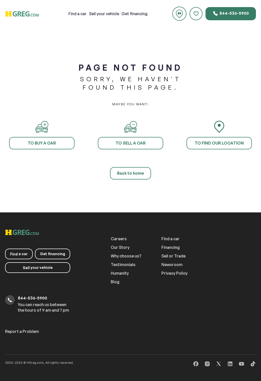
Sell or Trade (173, 255)
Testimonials (123, 264)
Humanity (120, 273)
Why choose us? (126, 255)
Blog (115, 281)
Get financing (134, 13)
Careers (119, 238)
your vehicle (104, 13)
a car (77, 13)
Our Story (120, 247)
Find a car (170, 238)
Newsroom (171, 264)
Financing (170, 247)
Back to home (130, 173)
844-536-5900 (230, 13)
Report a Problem (22, 331)
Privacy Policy (174, 273)
